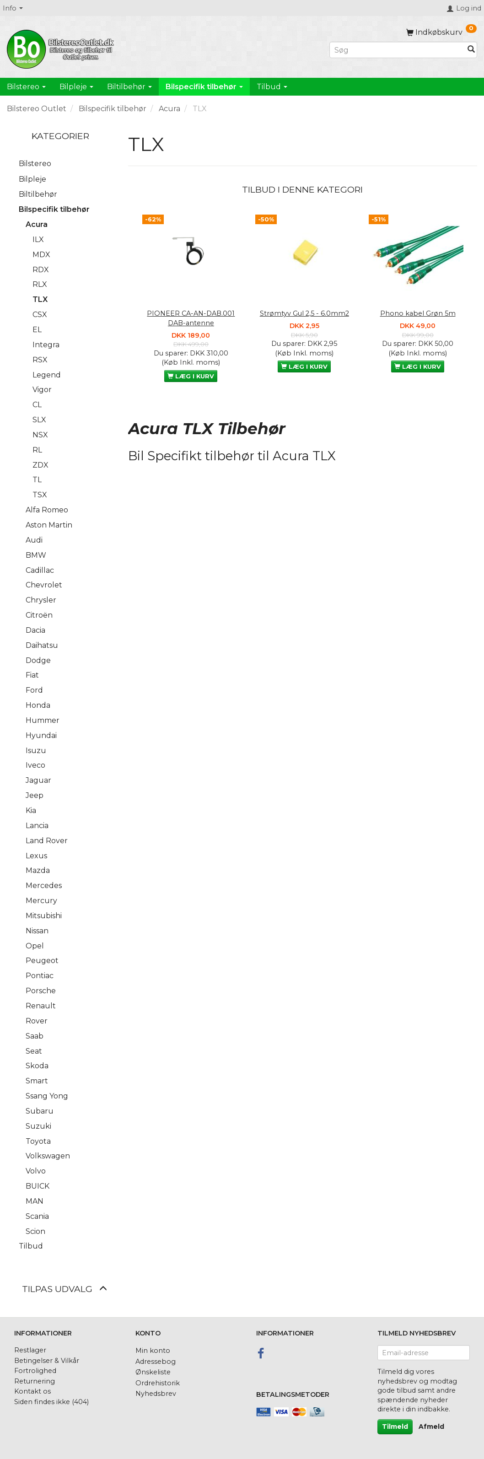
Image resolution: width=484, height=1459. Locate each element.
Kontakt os (32, 1391)
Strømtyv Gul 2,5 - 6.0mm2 (304, 313)
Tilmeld (395, 1426)
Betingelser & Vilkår (46, 1361)
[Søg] (471, 50)
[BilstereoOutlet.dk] (62, 48)
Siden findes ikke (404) (51, 1402)
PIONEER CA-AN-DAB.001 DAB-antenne (191, 318)
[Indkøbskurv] (441, 32)
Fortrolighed (35, 1371)
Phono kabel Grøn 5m (418, 313)
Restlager (30, 1350)
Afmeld (431, 1426)
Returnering (34, 1381)
